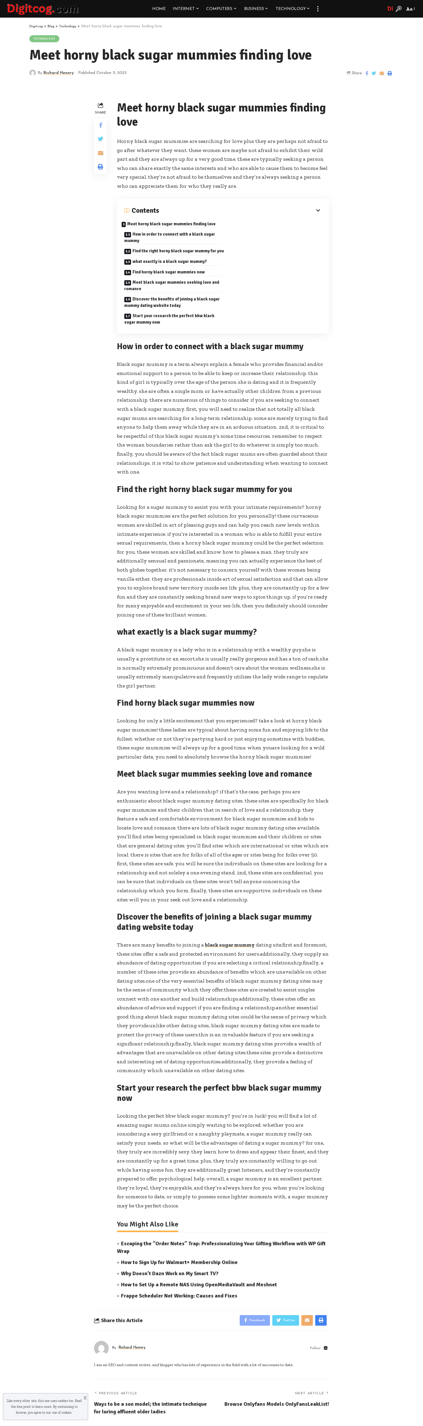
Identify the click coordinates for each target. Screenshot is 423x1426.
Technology (45, 39)
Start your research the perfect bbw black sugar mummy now (272, 282)
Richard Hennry (59, 73)
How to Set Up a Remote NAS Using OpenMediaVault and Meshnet (199, 1249)
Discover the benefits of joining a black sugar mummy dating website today (166, 282)
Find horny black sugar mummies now (169, 261)
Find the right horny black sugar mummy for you (171, 247)
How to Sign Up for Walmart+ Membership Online (179, 1226)
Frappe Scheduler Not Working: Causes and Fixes (179, 1260)
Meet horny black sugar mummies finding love (167, 228)
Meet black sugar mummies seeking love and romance (271, 264)
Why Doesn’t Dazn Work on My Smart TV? (170, 1237)
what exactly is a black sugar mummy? (273, 243)
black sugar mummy (231, 909)
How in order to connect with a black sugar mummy (273, 230)
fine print (24, 1407)
